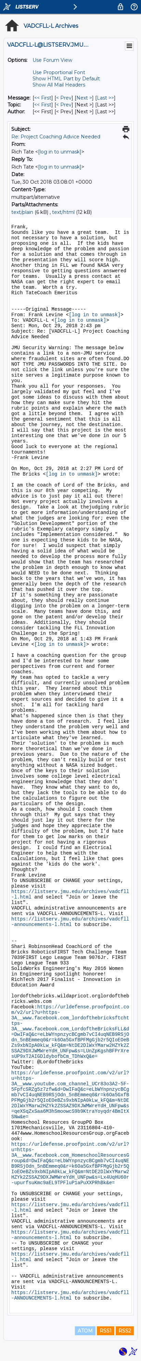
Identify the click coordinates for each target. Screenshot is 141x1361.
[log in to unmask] (59, 152)
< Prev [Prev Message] (64, 98)
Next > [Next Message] (84, 98)
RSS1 (106, 1331)
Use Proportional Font (59, 72)
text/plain (22, 212)
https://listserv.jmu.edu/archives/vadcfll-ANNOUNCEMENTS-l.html (70, 1295)
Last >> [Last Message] (105, 98)
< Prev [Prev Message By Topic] (64, 105)
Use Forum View (52, 60)
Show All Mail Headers (59, 85)
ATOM (85, 1331)
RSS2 (124, 1331)
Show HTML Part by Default (66, 79)
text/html (63, 212)
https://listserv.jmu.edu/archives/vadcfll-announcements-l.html (70, 921)
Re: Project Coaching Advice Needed (55, 137)
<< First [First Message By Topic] (42, 105)
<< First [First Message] (42, 98)
